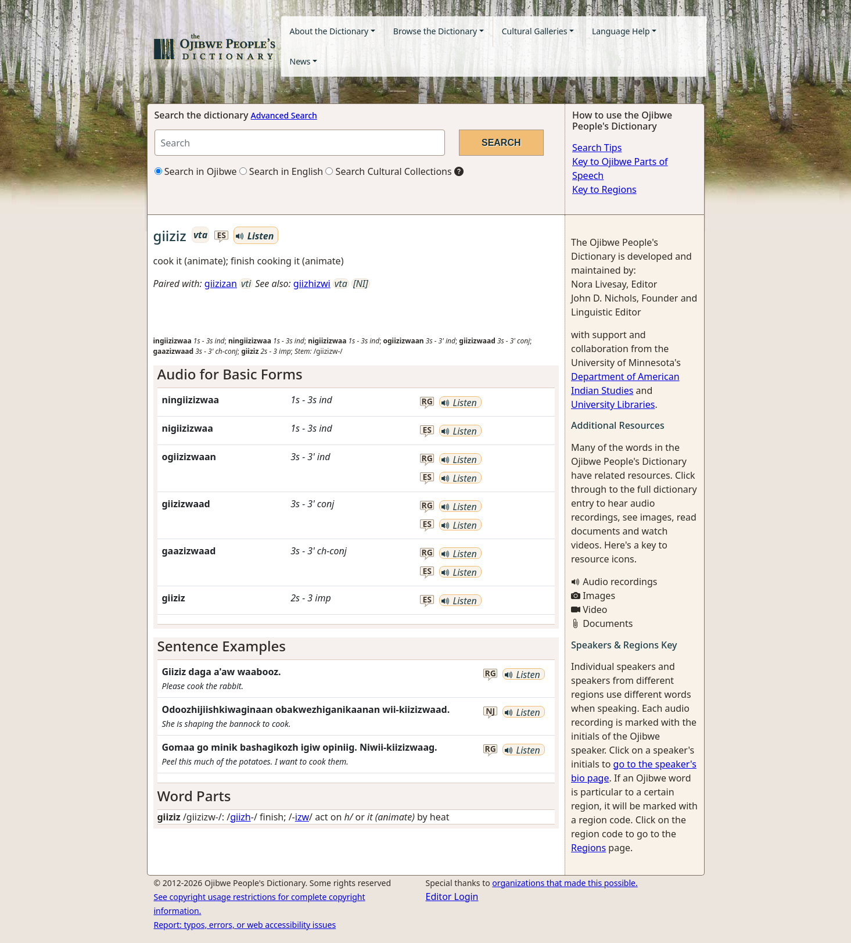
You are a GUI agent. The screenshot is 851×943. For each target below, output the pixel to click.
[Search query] (300, 143)
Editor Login (452, 896)
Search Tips (597, 147)
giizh (240, 817)
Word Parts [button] (194, 795)
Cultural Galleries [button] (535, 31)
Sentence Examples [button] (221, 645)
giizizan (220, 283)
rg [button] (427, 402)
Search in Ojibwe (196, 171)
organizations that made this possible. (564, 882)
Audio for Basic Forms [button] (230, 373)
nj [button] (490, 711)
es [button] (222, 236)
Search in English (281, 171)
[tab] (356, 374)
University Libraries (613, 404)
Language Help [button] (621, 31)
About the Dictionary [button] (329, 31)
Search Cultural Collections (388, 171)
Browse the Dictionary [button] (435, 31)
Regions (588, 847)
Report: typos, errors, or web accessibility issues (245, 924)
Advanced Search (284, 115)
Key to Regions (604, 189)
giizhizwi (312, 283)
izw (302, 817)
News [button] (300, 61)
